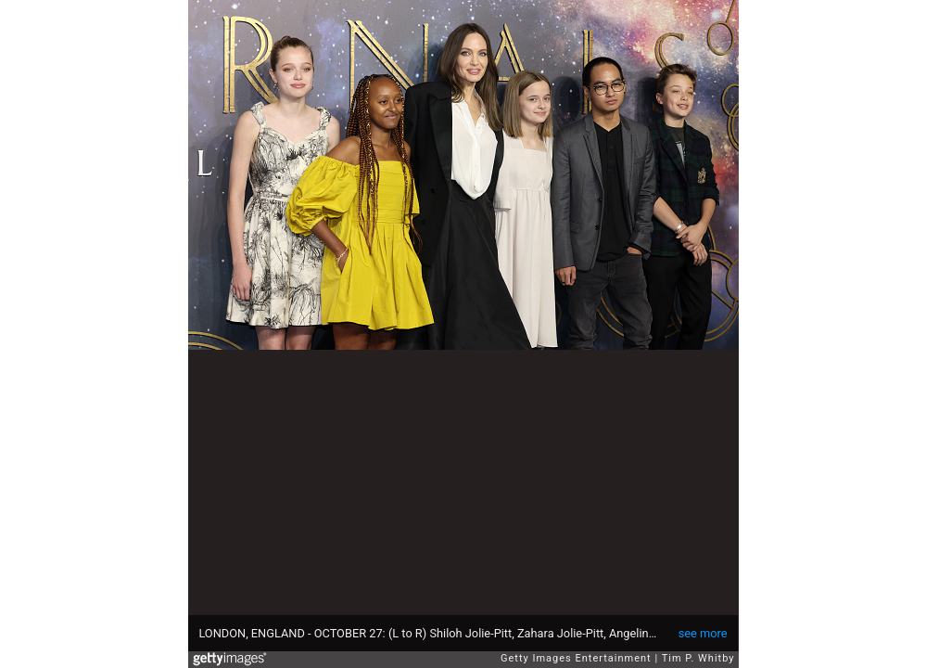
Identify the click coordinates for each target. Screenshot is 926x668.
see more (703, 633)
